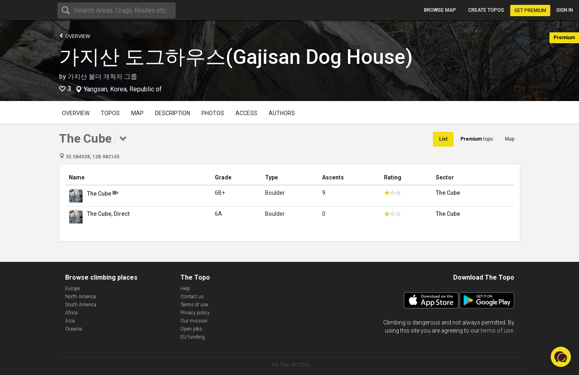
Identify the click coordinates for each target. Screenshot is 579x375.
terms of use (497, 330)
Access (246, 113)
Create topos (486, 10)
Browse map (440, 10)
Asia (70, 321)
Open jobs (191, 329)
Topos (110, 113)
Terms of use (194, 305)
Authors (282, 113)
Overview (74, 35)
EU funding (192, 337)
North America (80, 296)
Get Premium (530, 10)
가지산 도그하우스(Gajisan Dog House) (236, 57)
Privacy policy (195, 313)
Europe (72, 288)
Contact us (192, 296)
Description (172, 113)
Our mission (194, 321)
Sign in (564, 10)
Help (185, 288)
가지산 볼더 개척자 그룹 (102, 76)
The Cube (99, 193)
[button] (561, 357)
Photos (212, 113)
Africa (71, 313)
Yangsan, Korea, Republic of (123, 89)
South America (80, 305)
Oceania (73, 329)
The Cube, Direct (108, 214)
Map (137, 113)
